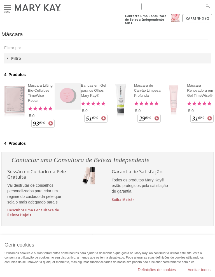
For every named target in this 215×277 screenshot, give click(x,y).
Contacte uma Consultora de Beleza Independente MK (145, 19)
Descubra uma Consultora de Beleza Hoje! (33, 212)
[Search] (176, 6)
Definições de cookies (157, 269)
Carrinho (197, 18)
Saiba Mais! (122, 199)
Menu (7, 7)
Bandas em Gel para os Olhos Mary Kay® (93, 90)
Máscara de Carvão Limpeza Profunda (147, 90)
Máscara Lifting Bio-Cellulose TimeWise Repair (40, 93)
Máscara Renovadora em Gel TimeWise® (200, 90)
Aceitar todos (199, 269)
